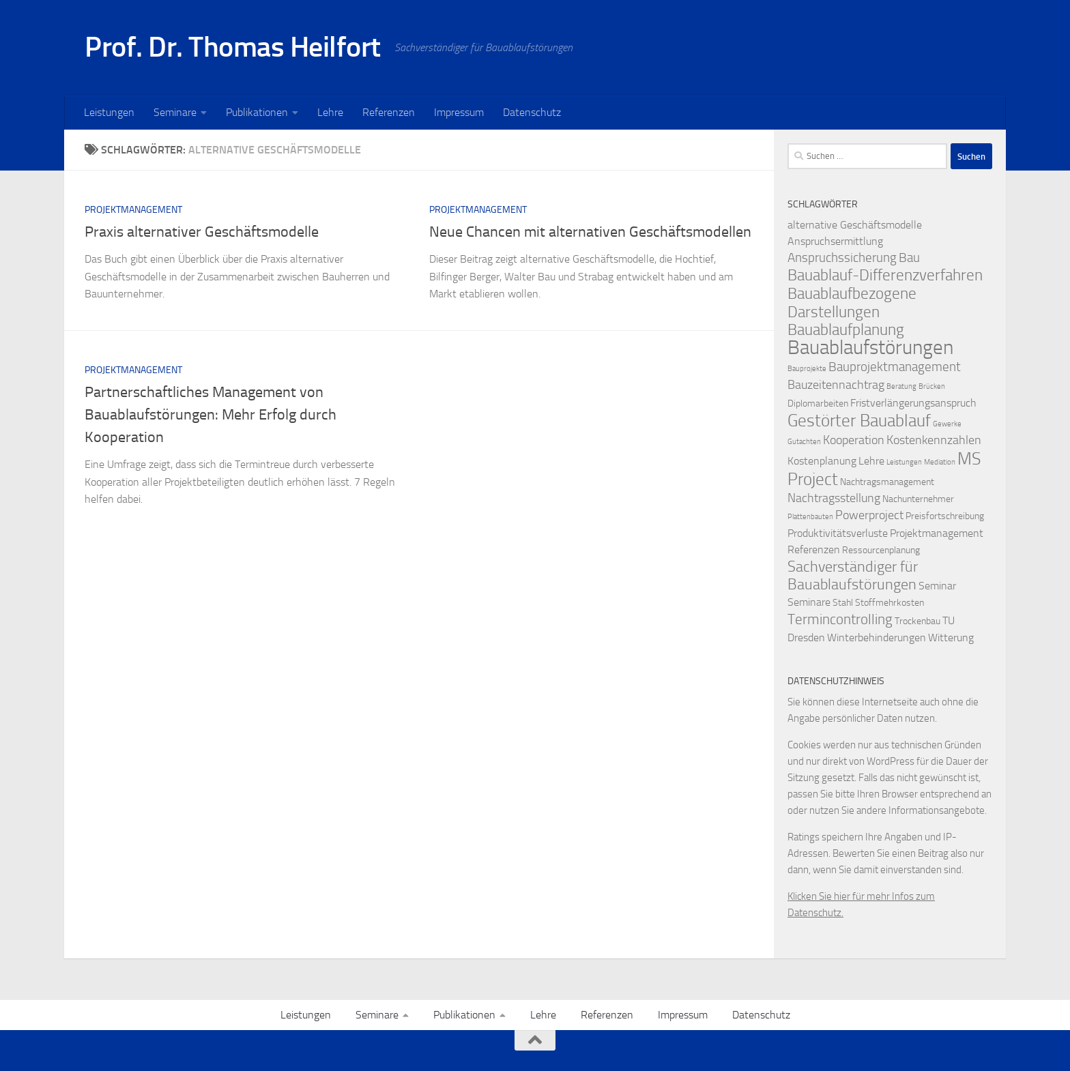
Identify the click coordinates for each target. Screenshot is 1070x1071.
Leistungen (109, 112)
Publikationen (257, 112)
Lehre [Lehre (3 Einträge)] (871, 460)
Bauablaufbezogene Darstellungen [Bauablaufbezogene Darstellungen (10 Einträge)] (851, 302)
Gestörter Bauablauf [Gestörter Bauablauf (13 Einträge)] (859, 420)
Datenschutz (532, 112)
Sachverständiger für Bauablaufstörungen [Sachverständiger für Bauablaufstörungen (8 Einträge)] (852, 575)
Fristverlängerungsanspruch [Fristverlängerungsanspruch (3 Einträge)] (913, 402)
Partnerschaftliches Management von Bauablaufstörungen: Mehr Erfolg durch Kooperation (210, 414)
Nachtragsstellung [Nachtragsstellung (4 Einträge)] (833, 498)
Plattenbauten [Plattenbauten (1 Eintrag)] (810, 516)
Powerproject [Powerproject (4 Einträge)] (869, 515)
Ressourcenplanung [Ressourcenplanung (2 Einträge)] (881, 550)
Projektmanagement (133, 210)
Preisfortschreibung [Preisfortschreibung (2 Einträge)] (945, 516)
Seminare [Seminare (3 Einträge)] (808, 602)
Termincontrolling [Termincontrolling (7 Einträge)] (840, 619)
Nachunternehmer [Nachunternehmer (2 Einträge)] (918, 499)
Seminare (175, 112)
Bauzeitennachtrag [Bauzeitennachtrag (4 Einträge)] (835, 385)
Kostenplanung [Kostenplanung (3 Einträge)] (821, 460)
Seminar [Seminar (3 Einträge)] (937, 585)
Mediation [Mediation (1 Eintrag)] (939, 462)
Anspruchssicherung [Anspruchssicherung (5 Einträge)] (842, 257)
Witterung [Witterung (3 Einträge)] (951, 637)
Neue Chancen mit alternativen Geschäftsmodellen (590, 232)
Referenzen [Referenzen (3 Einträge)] (813, 549)
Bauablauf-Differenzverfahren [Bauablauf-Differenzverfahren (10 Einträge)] (885, 274)
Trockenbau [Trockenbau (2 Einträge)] (917, 621)
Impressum (459, 112)
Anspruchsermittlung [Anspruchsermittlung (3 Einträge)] (835, 241)
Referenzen (388, 112)
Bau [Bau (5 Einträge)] (909, 257)
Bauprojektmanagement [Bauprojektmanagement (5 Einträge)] (894, 367)
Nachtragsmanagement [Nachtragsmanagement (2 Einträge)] (887, 482)
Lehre (330, 112)
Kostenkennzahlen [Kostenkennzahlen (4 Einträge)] (933, 440)
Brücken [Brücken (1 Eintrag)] (932, 386)
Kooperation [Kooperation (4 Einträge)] (853, 440)
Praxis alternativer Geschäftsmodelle (202, 232)
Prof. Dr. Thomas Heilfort (233, 47)
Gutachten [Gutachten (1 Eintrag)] (804, 441)
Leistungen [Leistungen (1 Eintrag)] (904, 462)
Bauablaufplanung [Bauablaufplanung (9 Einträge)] (845, 330)
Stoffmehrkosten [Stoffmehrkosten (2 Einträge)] (889, 602)
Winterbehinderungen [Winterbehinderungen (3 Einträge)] (876, 637)
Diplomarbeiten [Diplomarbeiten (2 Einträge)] (817, 403)
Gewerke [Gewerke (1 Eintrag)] (947, 424)
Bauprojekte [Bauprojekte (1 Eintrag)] (806, 368)
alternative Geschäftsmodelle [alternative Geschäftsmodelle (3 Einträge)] (854, 224)
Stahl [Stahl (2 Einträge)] (843, 602)
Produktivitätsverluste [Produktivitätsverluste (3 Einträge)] (837, 533)
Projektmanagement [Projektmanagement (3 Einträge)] (936, 533)
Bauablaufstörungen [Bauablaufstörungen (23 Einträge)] (870, 348)
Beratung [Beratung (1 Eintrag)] (901, 386)
